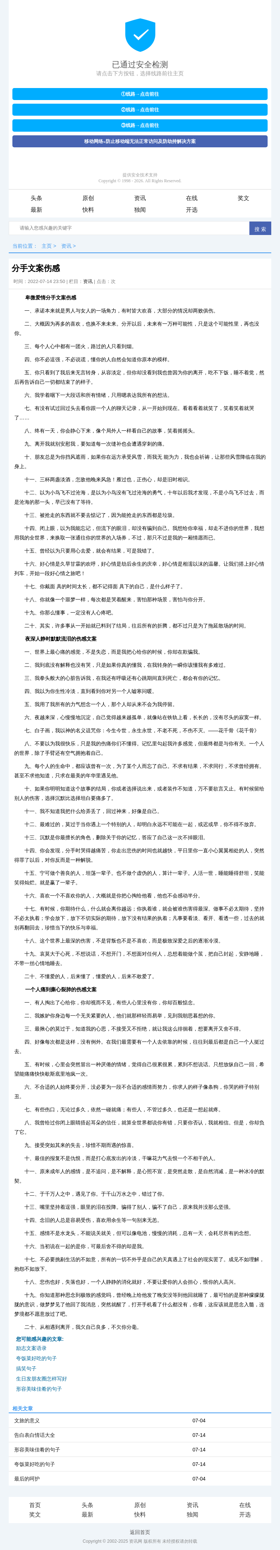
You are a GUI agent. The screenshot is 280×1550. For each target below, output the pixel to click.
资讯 (140, 198)
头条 (36, 198)
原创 (88, 198)
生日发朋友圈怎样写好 (41, 1379)
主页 (47, 246)
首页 (35, 1505)
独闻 (140, 210)
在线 (192, 198)
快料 (88, 210)
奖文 (243, 198)
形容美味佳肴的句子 (39, 1389)
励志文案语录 (31, 1348)
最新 (36, 210)
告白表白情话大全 (34, 1435)
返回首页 (140, 1532)
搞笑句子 (26, 1368)
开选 (192, 210)
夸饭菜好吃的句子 (36, 1358)
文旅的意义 (27, 1420)
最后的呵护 (27, 1479)
